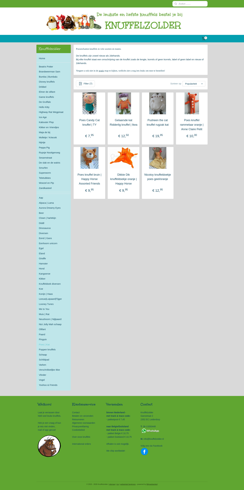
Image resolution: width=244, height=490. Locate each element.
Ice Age (43, 117)
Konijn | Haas (46, 294)
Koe (41, 288)
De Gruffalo (45, 102)
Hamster (43, 263)
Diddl (41, 223)
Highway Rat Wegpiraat (51, 112)
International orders (81, 444)
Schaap (43, 354)
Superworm (45, 172)
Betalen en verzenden (82, 416)
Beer (41, 213)
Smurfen (43, 167)
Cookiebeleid (78, 430)
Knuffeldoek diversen (50, 283)
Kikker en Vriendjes (49, 127)
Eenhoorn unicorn (48, 243)
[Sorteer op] (194, 83)
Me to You (44, 309)
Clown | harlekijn (47, 218)
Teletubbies (45, 178)
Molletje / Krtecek (48, 137)
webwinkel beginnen (128, 484)
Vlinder (42, 375)
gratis (101, 70)
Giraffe (42, 258)
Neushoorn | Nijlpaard (50, 319)
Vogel (42, 380)
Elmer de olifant (47, 91)
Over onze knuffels (81, 437)
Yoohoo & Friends (48, 385)
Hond (42, 268)
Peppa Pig (44, 147)
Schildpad (44, 359)
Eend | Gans (45, 238)
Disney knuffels (47, 81)
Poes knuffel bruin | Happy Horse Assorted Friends (89, 179)
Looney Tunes (46, 304)
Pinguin (43, 339)
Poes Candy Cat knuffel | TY (89, 122)
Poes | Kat (44, 344)
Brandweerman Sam (49, 71)
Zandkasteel (45, 188)
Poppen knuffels (47, 349)
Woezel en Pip (46, 183)
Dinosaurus (45, 228)
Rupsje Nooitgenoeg (49, 152)
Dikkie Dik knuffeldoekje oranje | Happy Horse (123, 179)
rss (118, 484)
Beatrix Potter (46, 66)
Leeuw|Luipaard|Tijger (50, 299)
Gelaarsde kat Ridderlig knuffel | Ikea (123, 122)
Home (42, 58)
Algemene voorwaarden (83, 423)
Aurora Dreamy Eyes (50, 207)
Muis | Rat (44, 314)
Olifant (42, 329)
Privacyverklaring (80, 426)
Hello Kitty (44, 107)
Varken (42, 364)
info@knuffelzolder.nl (154, 439)
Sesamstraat (45, 157)
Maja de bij (44, 132)
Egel (41, 248)
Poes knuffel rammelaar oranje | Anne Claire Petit (192, 125)
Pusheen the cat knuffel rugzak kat (158, 122)
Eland (42, 253)
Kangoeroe (44, 273)
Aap (41, 197)
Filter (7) (85, 83)
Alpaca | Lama (46, 202)
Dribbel (42, 86)
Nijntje (42, 142)
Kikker (42, 278)
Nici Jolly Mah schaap (50, 324)
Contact (76, 412)
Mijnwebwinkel (151, 484)
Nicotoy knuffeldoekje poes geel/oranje (157, 177)
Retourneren (78, 419)
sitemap (112, 484)
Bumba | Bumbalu (48, 76)
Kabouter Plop (46, 122)
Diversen (43, 233)
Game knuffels (46, 97)
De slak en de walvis (49, 162)
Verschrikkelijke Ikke (49, 369)
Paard (42, 334)
